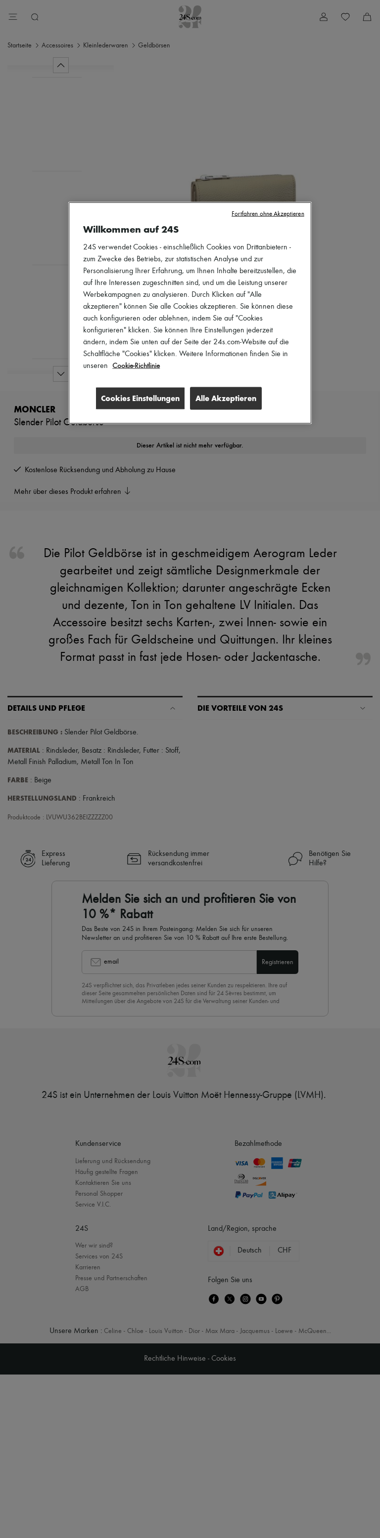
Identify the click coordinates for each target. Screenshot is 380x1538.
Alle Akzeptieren (225, 398)
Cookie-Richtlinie (137, 365)
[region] (190, 313)
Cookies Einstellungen (137, 398)
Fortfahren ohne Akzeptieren (268, 213)
